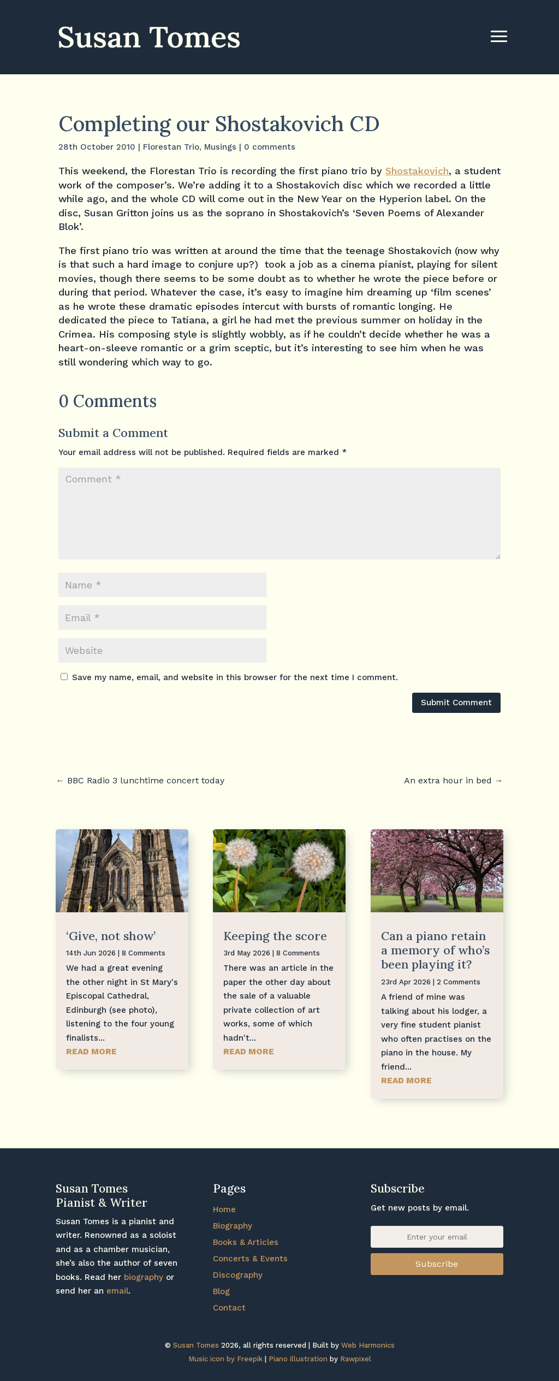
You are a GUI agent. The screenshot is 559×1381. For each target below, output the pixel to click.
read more (91, 1052)
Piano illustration (298, 1359)
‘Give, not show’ (111, 935)
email (117, 1291)
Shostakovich (417, 170)
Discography (238, 1275)
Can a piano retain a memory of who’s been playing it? (435, 950)
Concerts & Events (250, 1259)
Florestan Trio (171, 147)
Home (224, 1209)
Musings (220, 147)
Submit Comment (456, 702)
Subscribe (436, 1264)
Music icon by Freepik (225, 1359)
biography (143, 1277)
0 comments (269, 147)
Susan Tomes (196, 1345)
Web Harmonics (368, 1345)
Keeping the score (275, 935)
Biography (232, 1226)
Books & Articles (245, 1242)
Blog (221, 1291)
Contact (229, 1308)
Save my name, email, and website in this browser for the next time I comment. (235, 677)
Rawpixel (355, 1359)
